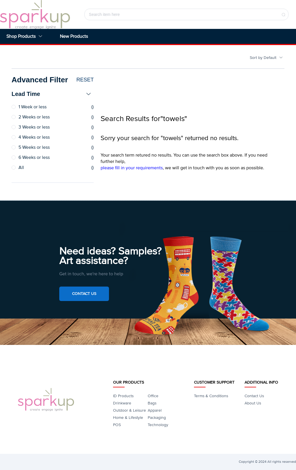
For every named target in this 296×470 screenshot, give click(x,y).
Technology (158, 424)
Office (153, 395)
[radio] (53, 107)
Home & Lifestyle (128, 417)
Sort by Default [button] (266, 57)
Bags (152, 403)
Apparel (155, 410)
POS (117, 424)
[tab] (53, 93)
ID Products (123, 395)
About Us (253, 403)
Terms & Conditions (211, 395)
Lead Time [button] (51, 94)
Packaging (157, 417)
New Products (74, 36)
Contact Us (84, 293)
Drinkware (122, 403)
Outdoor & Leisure (129, 410)
